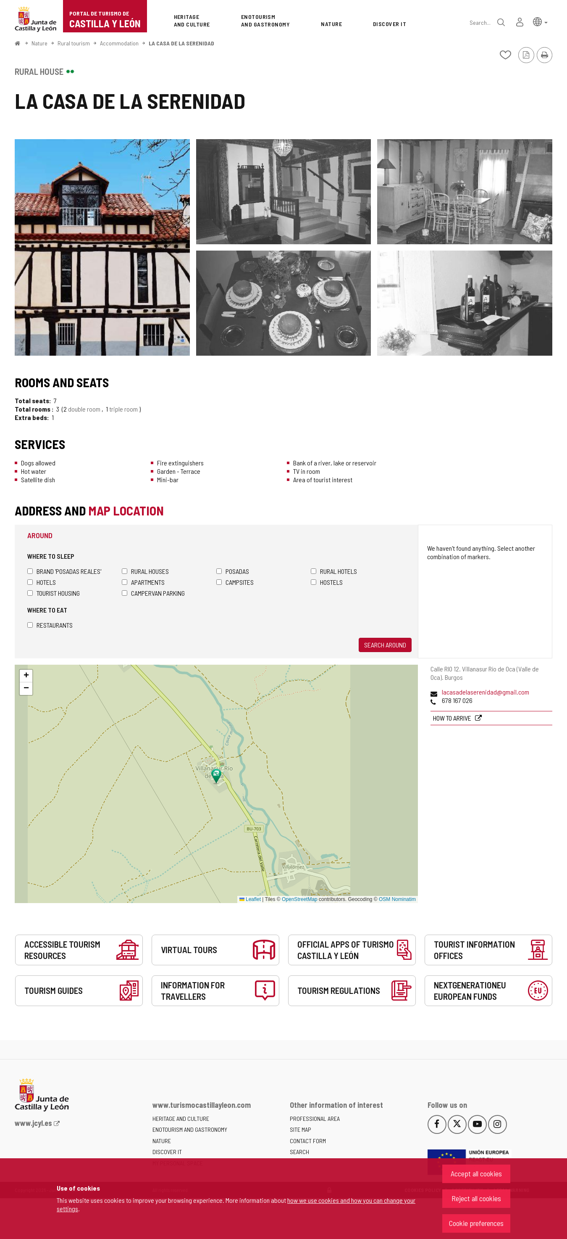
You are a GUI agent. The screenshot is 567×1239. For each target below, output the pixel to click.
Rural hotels (334, 571)
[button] (540, 21)
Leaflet (250, 899)
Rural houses (145, 571)
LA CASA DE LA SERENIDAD (181, 43)
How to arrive (452, 718)
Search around (385, 645)
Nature (39, 43)
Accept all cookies (476, 1173)
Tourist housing (53, 593)
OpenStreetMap (300, 899)
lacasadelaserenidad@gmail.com (485, 692)
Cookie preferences (476, 1223)
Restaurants (50, 625)
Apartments (143, 582)
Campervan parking (153, 593)
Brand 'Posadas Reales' (64, 571)
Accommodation (119, 43)
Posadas (232, 571)
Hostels (327, 582)
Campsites (235, 582)
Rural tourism (74, 43)
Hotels (41, 582)
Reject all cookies (476, 1198)
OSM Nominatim (397, 899)
